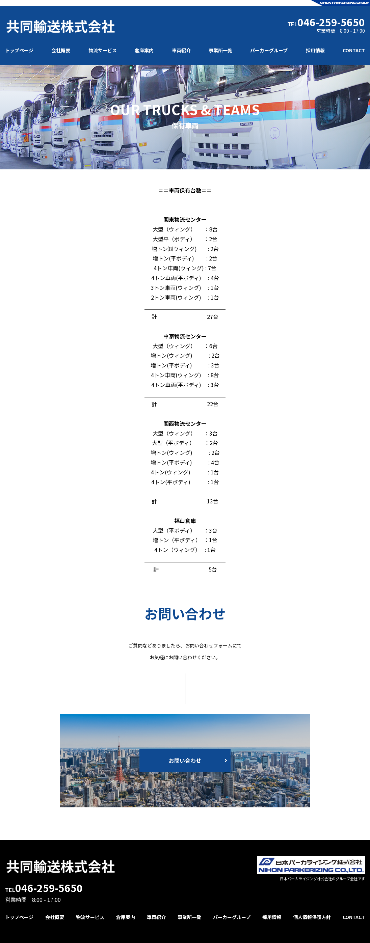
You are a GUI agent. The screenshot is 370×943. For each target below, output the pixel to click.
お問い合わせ (185, 760)
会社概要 (60, 50)
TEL (326, 22)
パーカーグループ (269, 50)
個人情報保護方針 (312, 917)
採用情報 (315, 50)
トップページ (19, 50)
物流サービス (102, 50)
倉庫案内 (144, 50)
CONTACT (354, 50)
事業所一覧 (220, 50)
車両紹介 (181, 50)
